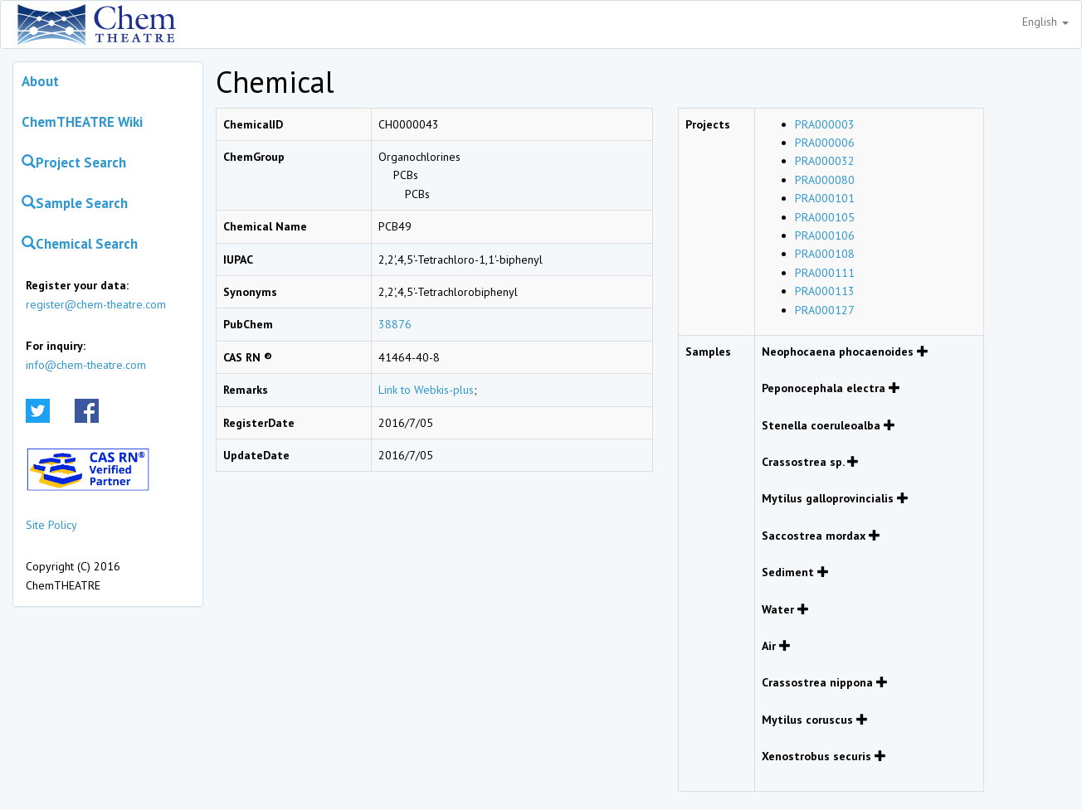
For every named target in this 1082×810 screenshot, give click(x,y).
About (40, 81)
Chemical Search (80, 244)
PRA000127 (825, 310)
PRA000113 (825, 291)
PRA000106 (825, 235)
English (1045, 21)
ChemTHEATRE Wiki (82, 122)
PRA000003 (825, 124)
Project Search (74, 162)
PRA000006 (825, 142)
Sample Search (75, 203)
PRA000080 (825, 179)
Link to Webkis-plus (426, 389)
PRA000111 (825, 272)
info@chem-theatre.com (86, 364)
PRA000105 (825, 217)
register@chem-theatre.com (96, 304)
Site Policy (51, 524)
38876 (395, 324)
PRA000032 (825, 160)
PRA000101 (825, 198)
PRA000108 (825, 253)
